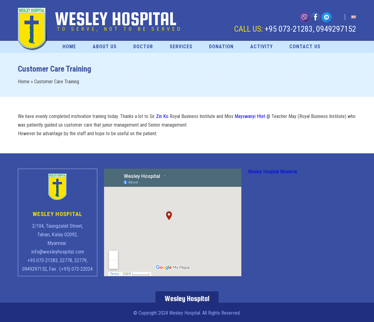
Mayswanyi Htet (250, 116)
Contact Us (304, 46)
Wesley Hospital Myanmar (273, 172)
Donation (221, 46)
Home (69, 46)
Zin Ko (162, 116)
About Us (105, 46)
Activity (261, 46)
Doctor (143, 46)
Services (181, 46)
